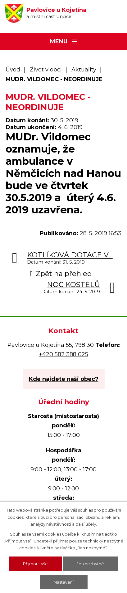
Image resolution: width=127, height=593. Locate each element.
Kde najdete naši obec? (63, 379)
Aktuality (83, 69)
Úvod (13, 69)
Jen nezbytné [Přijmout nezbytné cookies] (90, 563)
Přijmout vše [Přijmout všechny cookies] (35, 563)
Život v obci (46, 69)
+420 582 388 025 (63, 354)
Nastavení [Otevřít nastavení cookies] (64, 582)
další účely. (86, 524)
